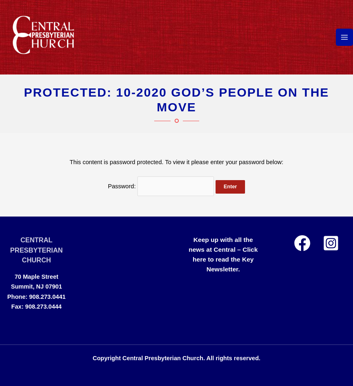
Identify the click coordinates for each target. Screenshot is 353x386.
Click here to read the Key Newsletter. (225, 259)
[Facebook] (302, 243)
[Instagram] (331, 243)
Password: (161, 186)
